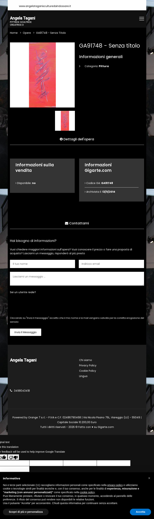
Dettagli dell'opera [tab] (77, 138)
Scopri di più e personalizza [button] (26, 511)
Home (14, 33)
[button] (149, 478)
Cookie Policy (87, 371)
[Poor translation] (13, 457)
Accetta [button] (140, 511)
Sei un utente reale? (23, 292)
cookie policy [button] (87, 492)
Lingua (83, 376)
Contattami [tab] (77, 223)
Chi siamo (85, 360)
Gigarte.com (106, 427)
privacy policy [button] (115, 485)
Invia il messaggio (26, 332)
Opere (27, 33)
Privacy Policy (87, 365)
